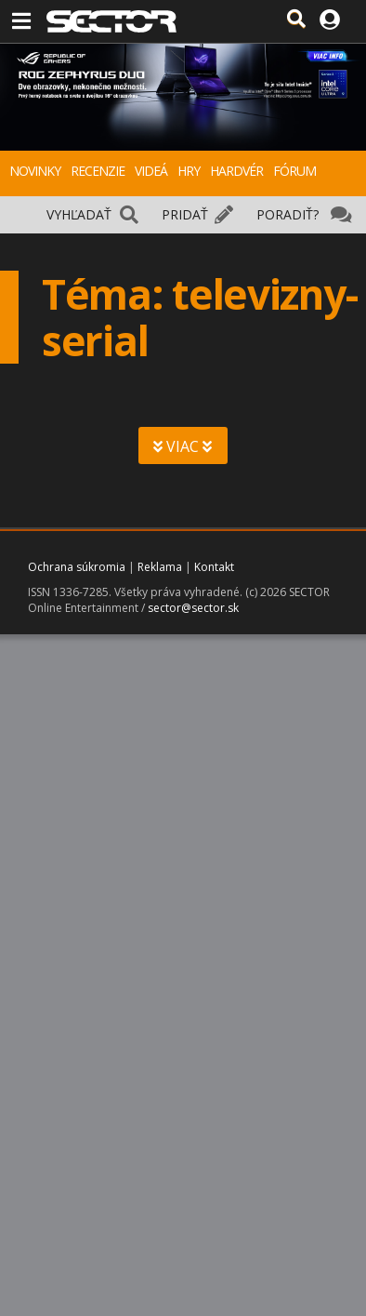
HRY (188, 170)
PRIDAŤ (185, 214)
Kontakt (214, 567)
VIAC (182, 446)
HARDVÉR (236, 170)
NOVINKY (34, 170)
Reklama (159, 567)
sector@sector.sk (193, 608)
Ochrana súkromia (76, 567)
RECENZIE (97, 170)
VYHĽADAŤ (78, 214)
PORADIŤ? (287, 214)
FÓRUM (294, 170)
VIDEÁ (151, 170)
